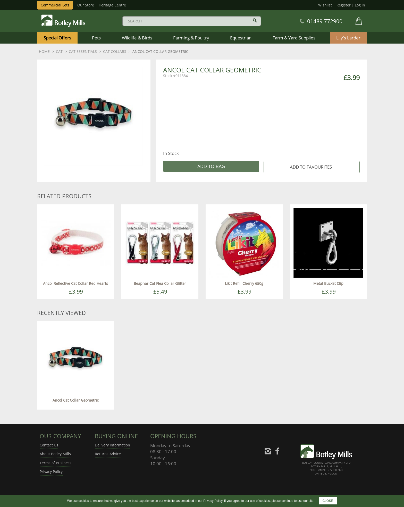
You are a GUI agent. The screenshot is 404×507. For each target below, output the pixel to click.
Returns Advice (108, 453)
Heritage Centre (112, 5)
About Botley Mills (55, 453)
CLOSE (328, 501)
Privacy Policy (51, 471)
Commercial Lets (55, 5)
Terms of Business (55, 462)
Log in (360, 5)
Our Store (85, 5)
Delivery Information (112, 445)
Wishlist (325, 5)
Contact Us (49, 445)
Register (343, 5)
